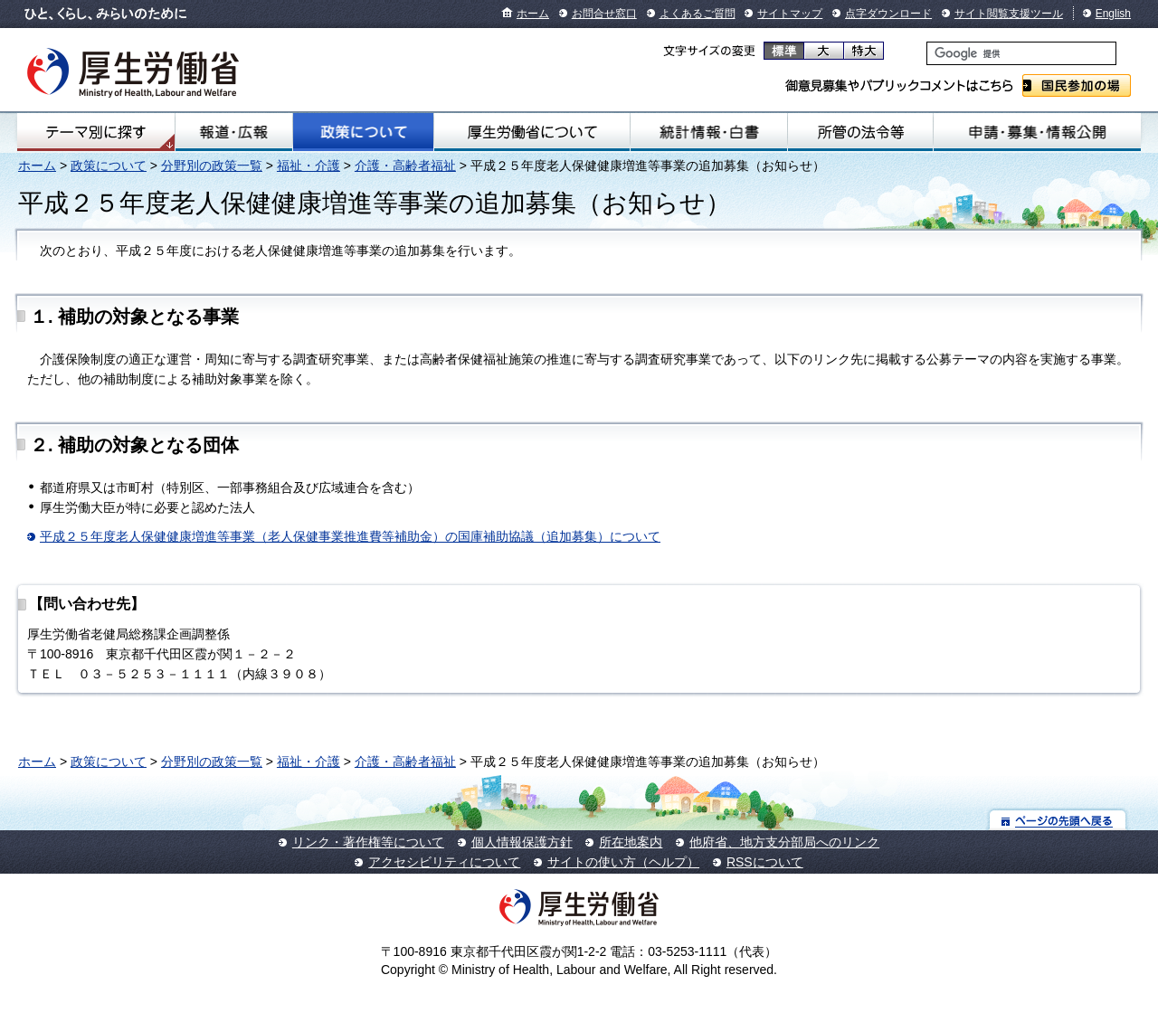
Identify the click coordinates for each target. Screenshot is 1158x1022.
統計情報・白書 (709, 132)
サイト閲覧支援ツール (1008, 13)
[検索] (1021, 53)
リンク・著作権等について (368, 842)
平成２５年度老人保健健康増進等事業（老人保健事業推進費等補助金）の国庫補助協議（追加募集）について (350, 536)
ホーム (533, 13)
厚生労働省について (532, 132)
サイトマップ (789, 13)
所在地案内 (630, 842)
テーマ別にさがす (96, 132)
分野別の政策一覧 (211, 165)
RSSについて (764, 862)
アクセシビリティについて (444, 862)
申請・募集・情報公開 (1037, 132)
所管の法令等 (860, 132)
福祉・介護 (308, 165)
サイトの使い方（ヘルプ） (623, 862)
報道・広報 (234, 132)
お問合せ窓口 (604, 13)
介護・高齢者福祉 (405, 165)
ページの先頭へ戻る (1058, 820)
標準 (783, 51)
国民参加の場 (1076, 85)
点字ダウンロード (888, 13)
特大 (863, 51)
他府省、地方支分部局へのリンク (784, 842)
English (1113, 13)
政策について (362, 132)
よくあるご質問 (698, 13)
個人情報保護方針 (522, 842)
